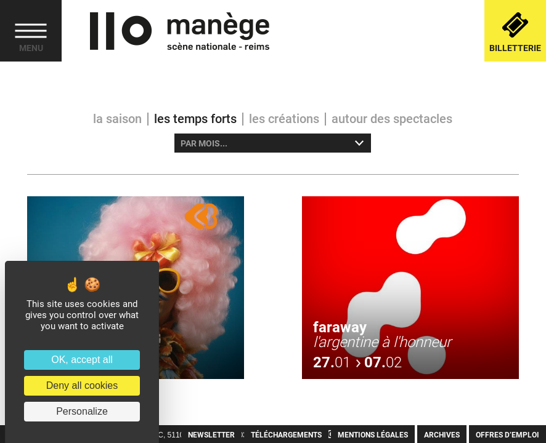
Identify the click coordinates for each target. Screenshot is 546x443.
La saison (117, 118)
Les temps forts (195, 118)
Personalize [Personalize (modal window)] (82, 411)
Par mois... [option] (204, 143)
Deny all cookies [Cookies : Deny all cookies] (82, 385)
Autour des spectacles (392, 118)
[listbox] (272, 143)
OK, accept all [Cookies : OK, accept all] (82, 359)
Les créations (284, 118)
